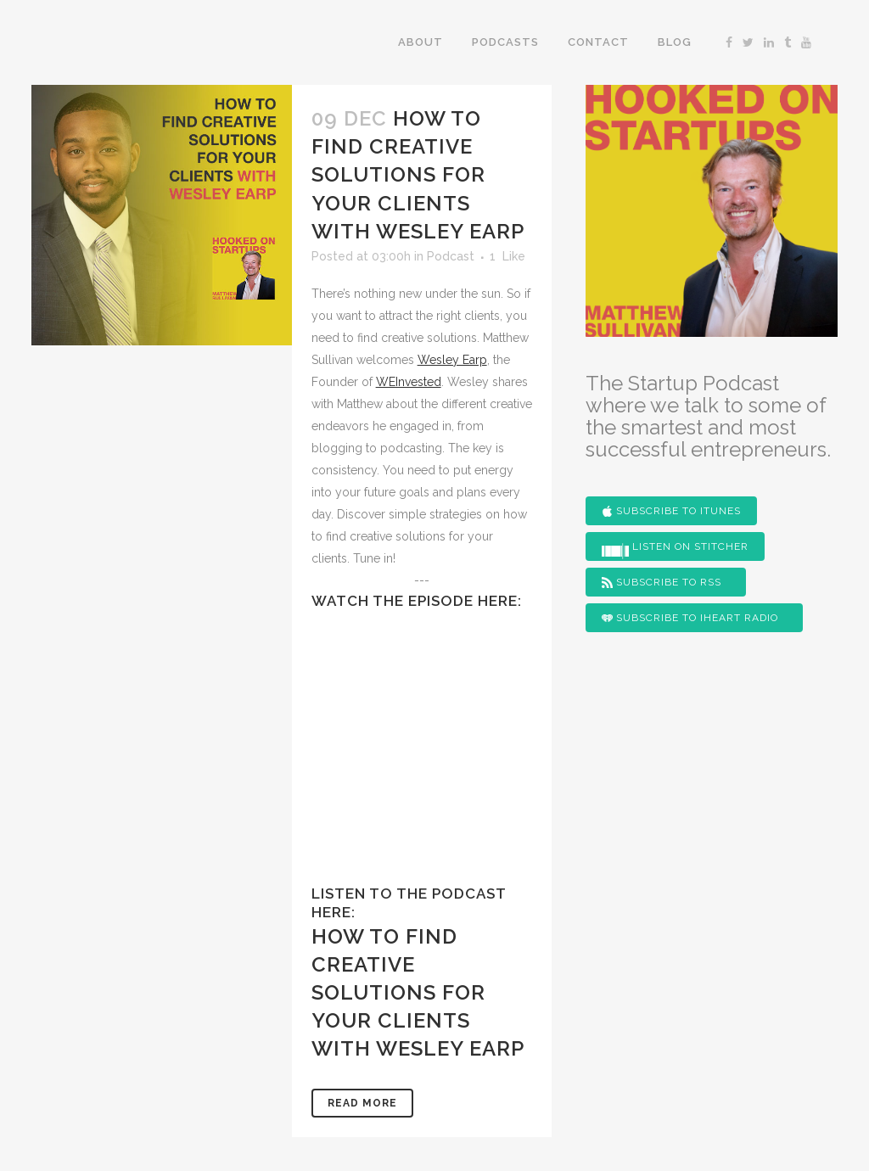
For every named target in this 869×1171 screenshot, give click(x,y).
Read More (362, 1103)
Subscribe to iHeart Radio (690, 618)
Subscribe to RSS (661, 582)
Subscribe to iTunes (671, 511)
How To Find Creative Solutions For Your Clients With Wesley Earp (417, 175)
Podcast (450, 256)
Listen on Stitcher (675, 550)
